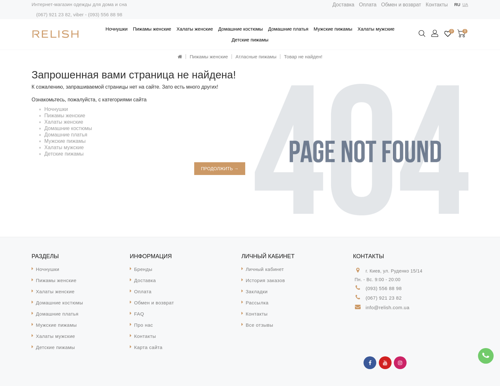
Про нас (143, 325)
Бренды (143, 269)
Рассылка (257, 302)
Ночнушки (117, 29)
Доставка (344, 4)
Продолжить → (220, 168)
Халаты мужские (375, 29)
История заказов (265, 280)
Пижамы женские (152, 29)
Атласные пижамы (256, 56)
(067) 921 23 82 (53, 14)
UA (465, 4)
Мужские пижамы (333, 29)
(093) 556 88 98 (105, 14)
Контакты (437, 4)
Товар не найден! (303, 56)
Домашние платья (288, 29)
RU (457, 4)
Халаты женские (194, 29)
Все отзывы (259, 325)
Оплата (368, 4)
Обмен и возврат (401, 4)
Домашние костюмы (240, 29)
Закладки (257, 291)
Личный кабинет (265, 269)
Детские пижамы (250, 39)
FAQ (139, 314)
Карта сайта (148, 347)
